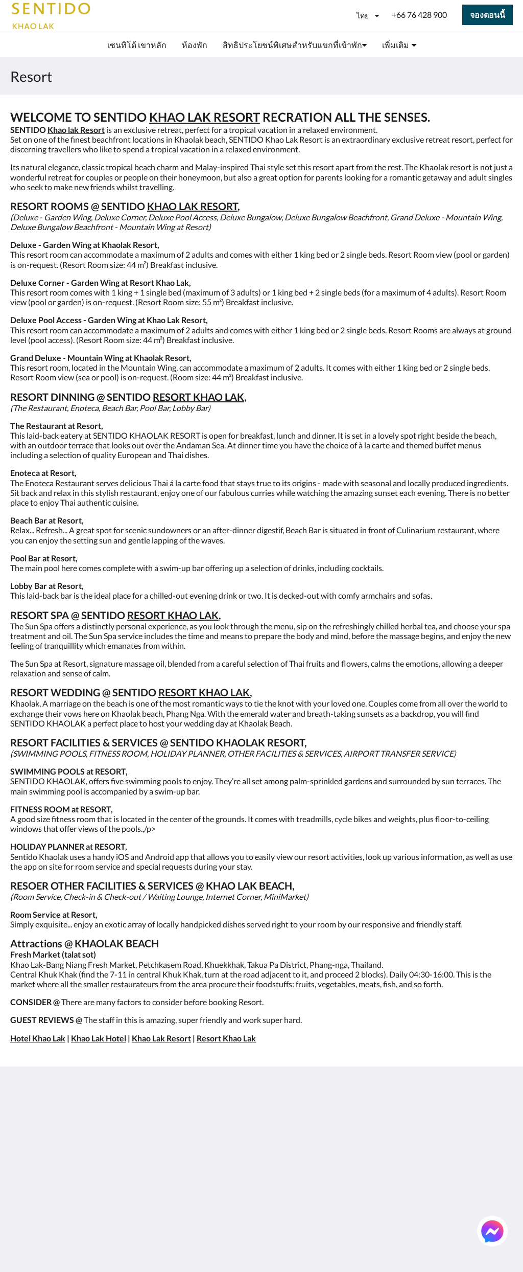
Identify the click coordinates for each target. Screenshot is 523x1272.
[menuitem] (137, 45)
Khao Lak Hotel (98, 1038)
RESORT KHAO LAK (198, 397)
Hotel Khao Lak (37, 1038)
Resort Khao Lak (226, 1038)
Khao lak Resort (76, 129)
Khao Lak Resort (161, 1038)
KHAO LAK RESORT (204, 116)
